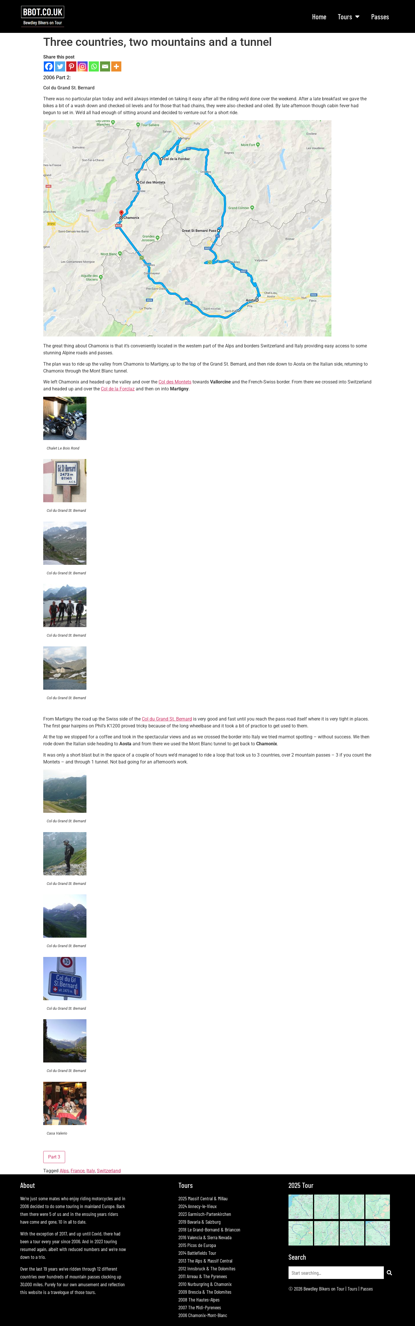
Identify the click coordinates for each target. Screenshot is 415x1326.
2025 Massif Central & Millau (203, 1198)
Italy (90, 1170)
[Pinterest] (71, 66)
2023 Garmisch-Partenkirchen (204, 1214)
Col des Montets (175, 382)
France (77, 1170)
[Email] (105, 66)
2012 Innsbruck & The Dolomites (206, 1268)
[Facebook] (49, 66)
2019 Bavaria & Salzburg (199, 1221)
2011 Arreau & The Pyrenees (202, 1276)
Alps (64, 1170)
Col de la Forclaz (118, 389)
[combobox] (336, 1272)
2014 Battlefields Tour (197, 1253)
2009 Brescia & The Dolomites (204, 1292)
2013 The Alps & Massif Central (205, 1260)
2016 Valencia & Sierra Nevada (204, 1237)
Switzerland (109, 1170)
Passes (380, 16)
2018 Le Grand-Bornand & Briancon (209, 1229)
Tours (349, 16)
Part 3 (54, 1157)
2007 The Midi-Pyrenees (199, 1307)
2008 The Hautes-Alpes (199, 1299)
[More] (116, 66)
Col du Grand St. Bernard (167, 719)
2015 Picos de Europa (197, 1245)
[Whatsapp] (94, 66)
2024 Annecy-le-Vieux (197, 1206)
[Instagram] (83, 66)
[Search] (389, 1272)
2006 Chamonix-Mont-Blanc (202, 1315)
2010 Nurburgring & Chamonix (205, 1284)
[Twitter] (60, 66)
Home (319, 16)
